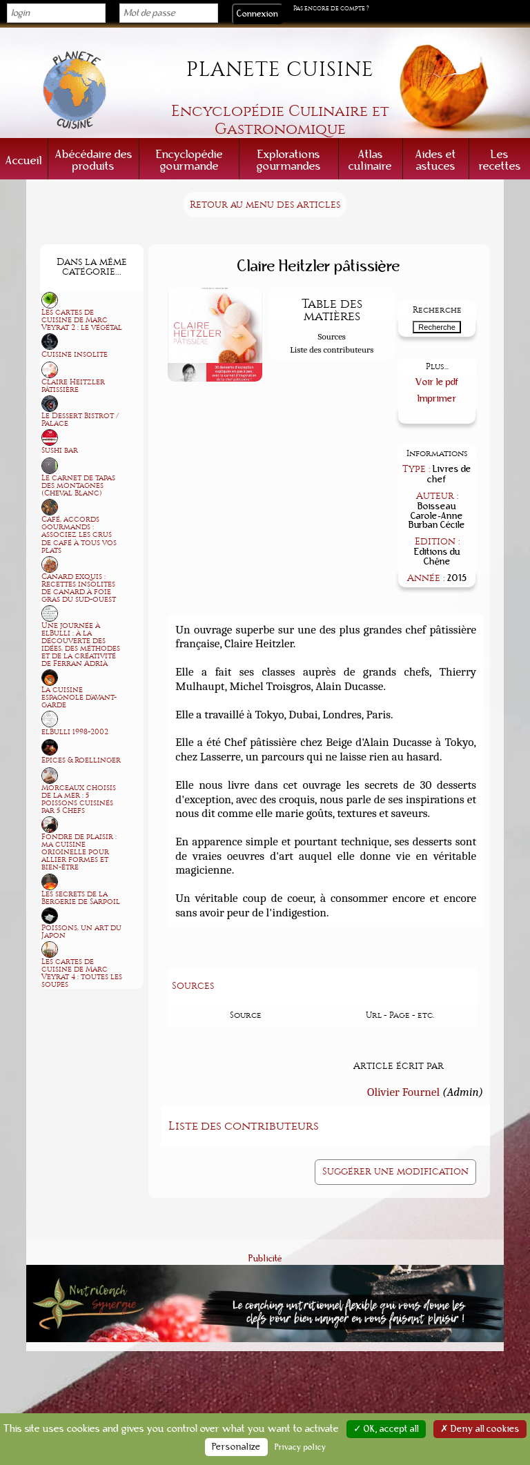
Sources (332, 336)
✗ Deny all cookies (480, 1429)
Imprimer (437, 398)
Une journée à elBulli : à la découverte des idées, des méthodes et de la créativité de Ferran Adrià (80, 644)
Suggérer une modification (395, 1171)
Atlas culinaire (370, 160)
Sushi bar (59, 450)
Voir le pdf (437, 382)
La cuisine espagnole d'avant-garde (79, 697)
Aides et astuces (435, 160)
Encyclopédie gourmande (189, 160)
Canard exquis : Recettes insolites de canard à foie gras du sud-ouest (78, 588)
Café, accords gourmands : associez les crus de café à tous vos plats (79, 534)
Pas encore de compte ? (331, 8)
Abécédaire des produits (93, 160)
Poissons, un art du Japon (81, 931)
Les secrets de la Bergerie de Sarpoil (80, 897)
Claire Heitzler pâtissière (73, 385)
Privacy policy (300, 1447)
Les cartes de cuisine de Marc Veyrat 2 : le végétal (81, 320)
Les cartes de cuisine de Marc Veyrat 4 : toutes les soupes (81, 973)
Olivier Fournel (403, 1092)
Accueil (24, 160)
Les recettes (500, 160)
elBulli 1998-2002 (74, 731)
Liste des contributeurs (331, 349)
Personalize (236, 1447)
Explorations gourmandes (289, 160)
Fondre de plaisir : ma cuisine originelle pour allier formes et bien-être (79, 852)
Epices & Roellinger (81, 760)
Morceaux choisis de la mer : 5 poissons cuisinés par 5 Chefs (78, 799)
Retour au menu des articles (265, 204)
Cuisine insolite (74, 354)
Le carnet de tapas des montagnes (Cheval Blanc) (78, 485)
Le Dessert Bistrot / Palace (80, 419)
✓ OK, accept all (386, 1429)
